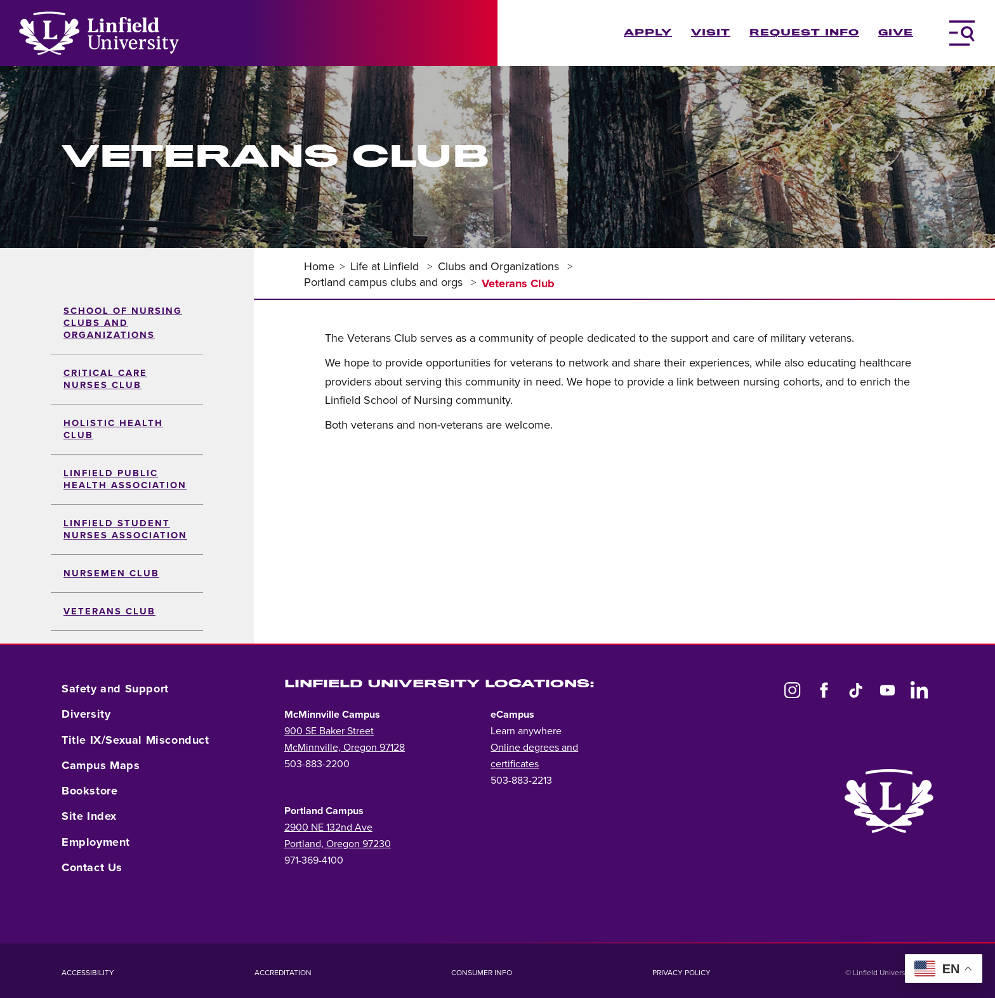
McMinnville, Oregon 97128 (344, 747)
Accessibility (88, 972)
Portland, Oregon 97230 (337, 844)
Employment (96, 842)
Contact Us (92, 867)
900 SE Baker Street (329, 731)
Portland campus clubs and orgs (385, 282)
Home (319, 266)
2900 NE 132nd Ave (328, 827)
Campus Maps (101, 765)
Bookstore (89, 791)
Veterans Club (109, 611)
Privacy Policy (681, 972)
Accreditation (283, 972)
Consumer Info (481, 972)
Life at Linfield (386, 266)
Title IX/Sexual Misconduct (135, 740)
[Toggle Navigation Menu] (962, 33)
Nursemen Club (111, 573)
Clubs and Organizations (500, 266)
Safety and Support (115, 689)
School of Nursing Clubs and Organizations (122, 323)
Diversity (86, 714)
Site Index (89, 816)
